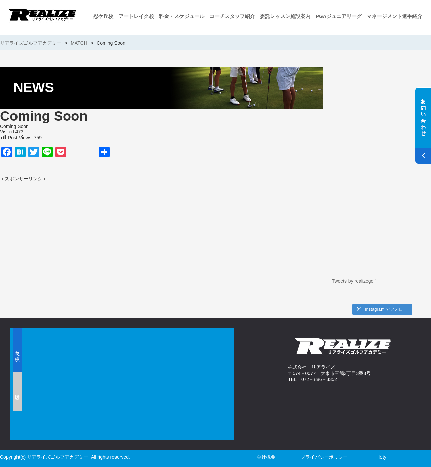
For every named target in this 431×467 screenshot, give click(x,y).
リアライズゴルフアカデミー (30, 43)
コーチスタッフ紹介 (232, 16)
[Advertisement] (79, 229)
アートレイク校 (136, 16)
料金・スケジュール (181, 16)
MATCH (79, 43)
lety (382, 457)
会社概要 (266, 457)
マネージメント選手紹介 (394, 16)
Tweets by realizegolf (354, 281)
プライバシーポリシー (324, 457)
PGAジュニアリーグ (339, 16)
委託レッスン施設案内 (285, 16)
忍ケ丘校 (103, 16)
